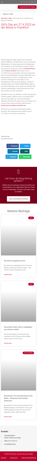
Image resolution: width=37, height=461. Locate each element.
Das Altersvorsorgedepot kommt (14, 261)
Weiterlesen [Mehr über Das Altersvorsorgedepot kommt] (8, 274)
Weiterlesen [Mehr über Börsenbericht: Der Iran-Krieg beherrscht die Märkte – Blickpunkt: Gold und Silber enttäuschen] (8, 416)
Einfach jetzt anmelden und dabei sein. (13, 105)
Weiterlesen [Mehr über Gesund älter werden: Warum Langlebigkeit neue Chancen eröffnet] (8, 343)
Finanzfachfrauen (29, 68)
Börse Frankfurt (11, 71)
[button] (1, 1)
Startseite (4, 18)
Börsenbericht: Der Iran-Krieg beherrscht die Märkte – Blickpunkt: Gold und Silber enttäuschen (18, 398)
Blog (10, 18)
